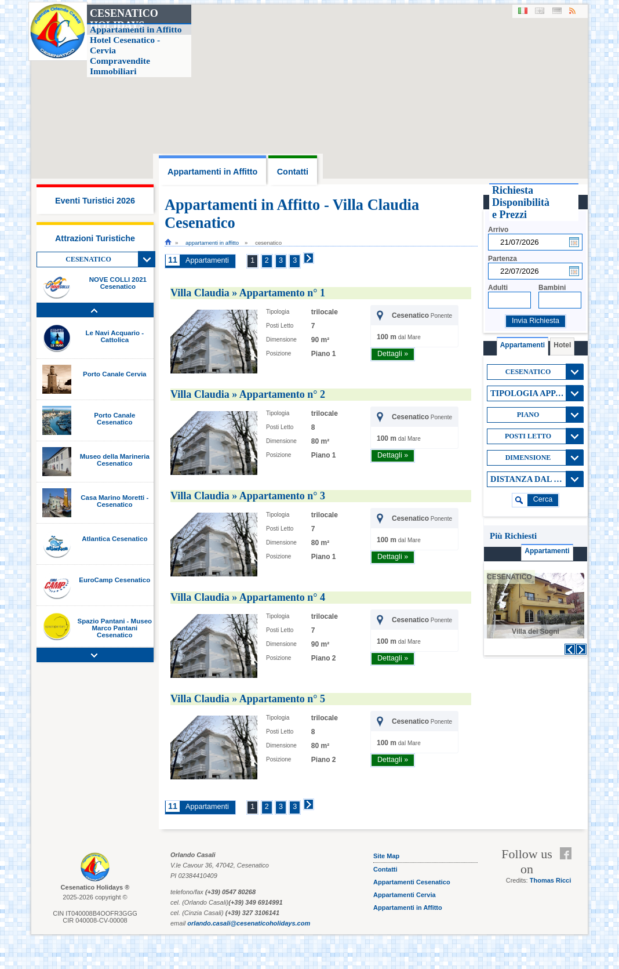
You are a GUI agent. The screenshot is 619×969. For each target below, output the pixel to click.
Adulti (498, 288)
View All (146, 259)
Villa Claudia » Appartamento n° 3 (247, 496)
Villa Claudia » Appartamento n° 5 (247, 699)
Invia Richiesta (535, 321)
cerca (543, 499)
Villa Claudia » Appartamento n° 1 (247, 293)
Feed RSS (568, 867)
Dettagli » (392, 354)
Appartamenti (207, 260)
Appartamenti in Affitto (212, 242)
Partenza (502, 259)
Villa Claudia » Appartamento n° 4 (247, 597)
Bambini (552, 288)
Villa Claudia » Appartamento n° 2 (247, 394)
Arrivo (498, 230)
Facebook (568, 854)
